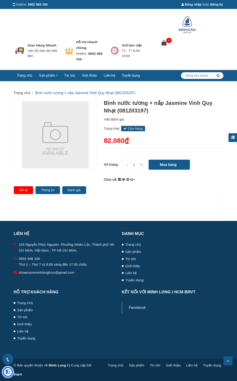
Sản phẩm (48, 75)
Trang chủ (24, 75)
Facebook (137, 307)
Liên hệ (109, 75)
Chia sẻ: (110, 179)
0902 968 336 (38, 4)
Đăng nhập (191, 4)
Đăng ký (216, 4)
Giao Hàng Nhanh (41, 45)
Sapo (18, 374)
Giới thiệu (89, 75)
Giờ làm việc (132, 45)
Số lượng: (111, 164)
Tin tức (69, 75)
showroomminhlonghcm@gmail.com (46, 272)
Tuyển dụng (131, 75)
